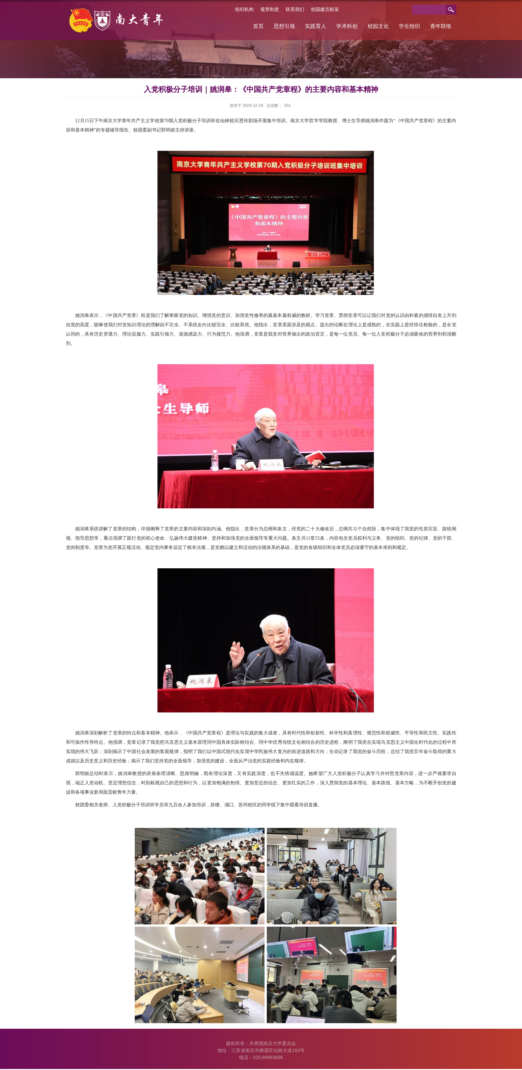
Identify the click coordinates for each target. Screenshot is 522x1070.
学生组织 (409, 26)
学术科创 (347, 26)
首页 (258, 26)
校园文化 (378, 26)
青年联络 (440, 26)
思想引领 (284, 26)
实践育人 (315, 26)
